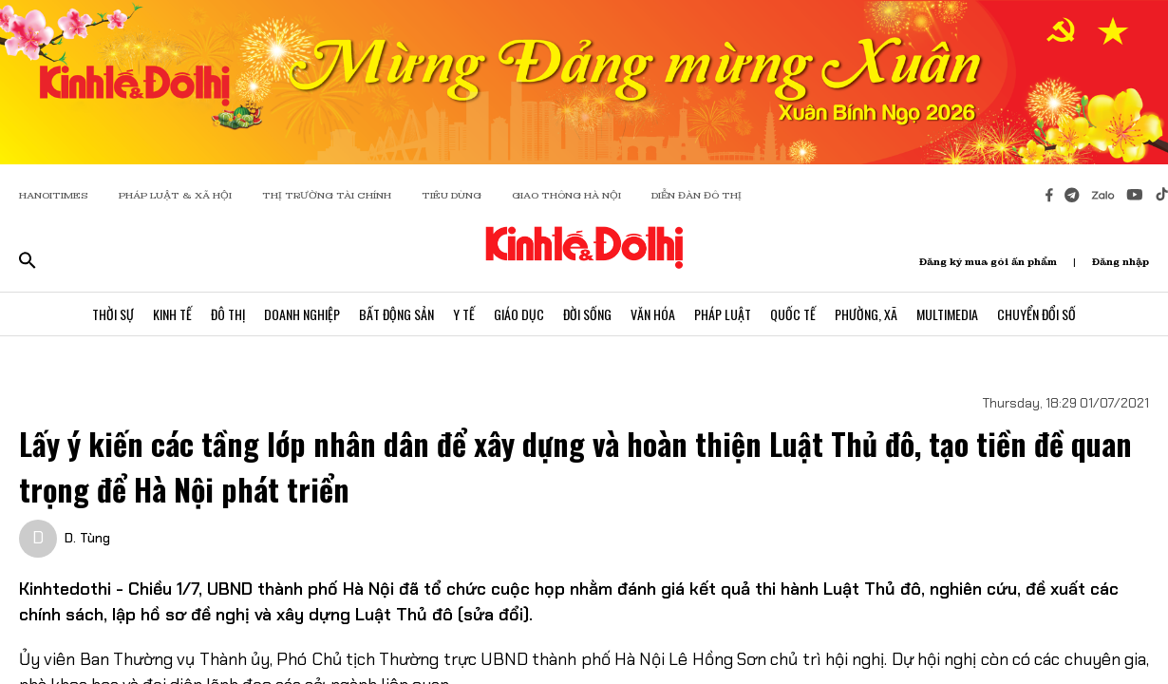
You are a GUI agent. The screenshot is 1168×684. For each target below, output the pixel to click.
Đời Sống (587, 314)
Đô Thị (228, 314)
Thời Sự (113, 314)
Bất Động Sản (396, 314)
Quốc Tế (793, 314)
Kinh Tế (172, 314)
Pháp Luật (722, 314)
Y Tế (464, 314)
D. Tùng (87, 537)
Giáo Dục (519, 314)
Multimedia (947, 314)
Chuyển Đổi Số (1036, 314)
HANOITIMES (53, 195)
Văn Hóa (653, 314)
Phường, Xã (866, 314)
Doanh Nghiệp (302, 314)
